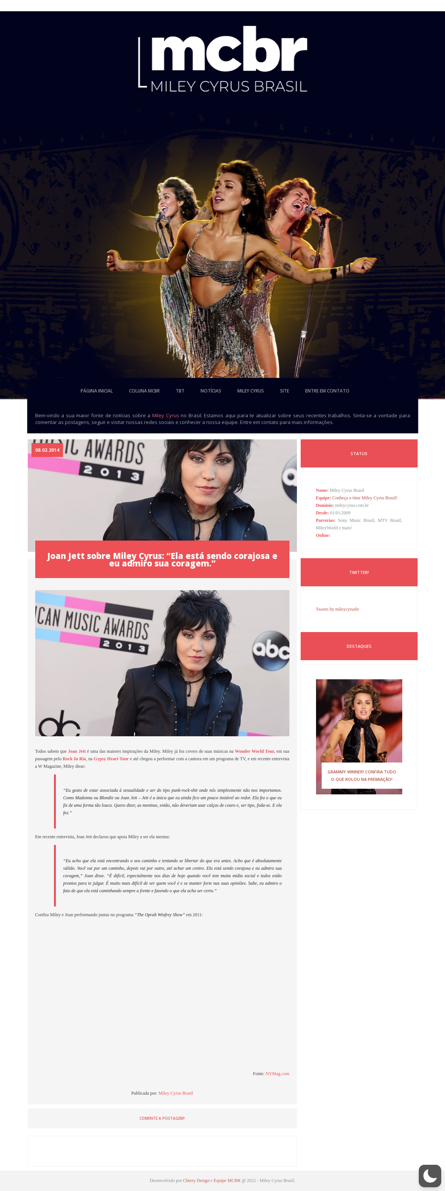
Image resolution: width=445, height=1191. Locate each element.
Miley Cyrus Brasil (176, 1093)
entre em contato (327, 391)
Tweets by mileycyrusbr (337, 609)
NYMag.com (277, 1073)
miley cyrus (250, 391)
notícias (211, 391)
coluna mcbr (144, 391)
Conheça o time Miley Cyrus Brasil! (364, 497)
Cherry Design (196, 1180)
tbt (180, 391)
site (284, 391)
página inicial (97, 391)
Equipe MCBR (227, 1180)
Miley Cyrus (165, 415)
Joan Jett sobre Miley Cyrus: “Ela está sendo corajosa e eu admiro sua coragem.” (162, 559)
